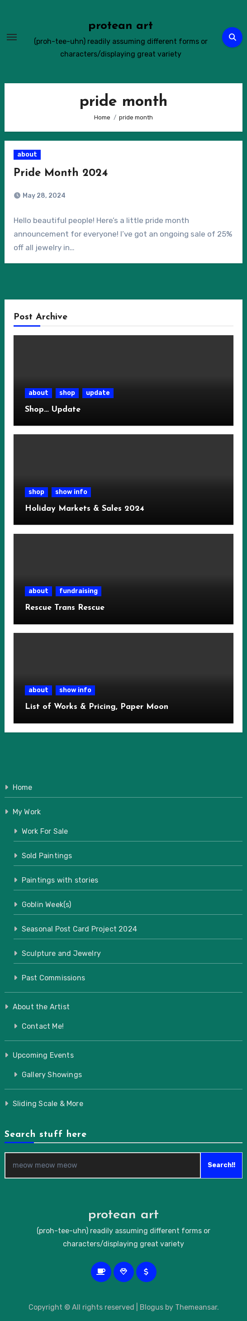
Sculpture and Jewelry (61, 953)
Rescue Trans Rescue (64, 607)
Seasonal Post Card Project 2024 (79, 929)
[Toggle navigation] (12, 37)
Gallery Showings (52, 1074)
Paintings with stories (60, 880)
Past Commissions (53, 978)
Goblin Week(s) (46, 904)
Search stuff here (46, 1134)
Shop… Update (53, 409)
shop (67, 393)
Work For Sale (45, 831)
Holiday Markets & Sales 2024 (84, 508)
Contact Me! (43, 1026)
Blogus (151, 1307)
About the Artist (41, 1007)
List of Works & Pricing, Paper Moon (96, 707)
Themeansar (196, 1307)
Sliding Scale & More (48, 1103)
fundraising (78, 591)
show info (71, 492)
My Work (27, 812)
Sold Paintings (47, 855)
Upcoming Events (43, 1055)
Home (23, 787)
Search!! (221, 1165)
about (27, 154)
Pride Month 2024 (61, 173)
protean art (120, 26)
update (98, 393)
